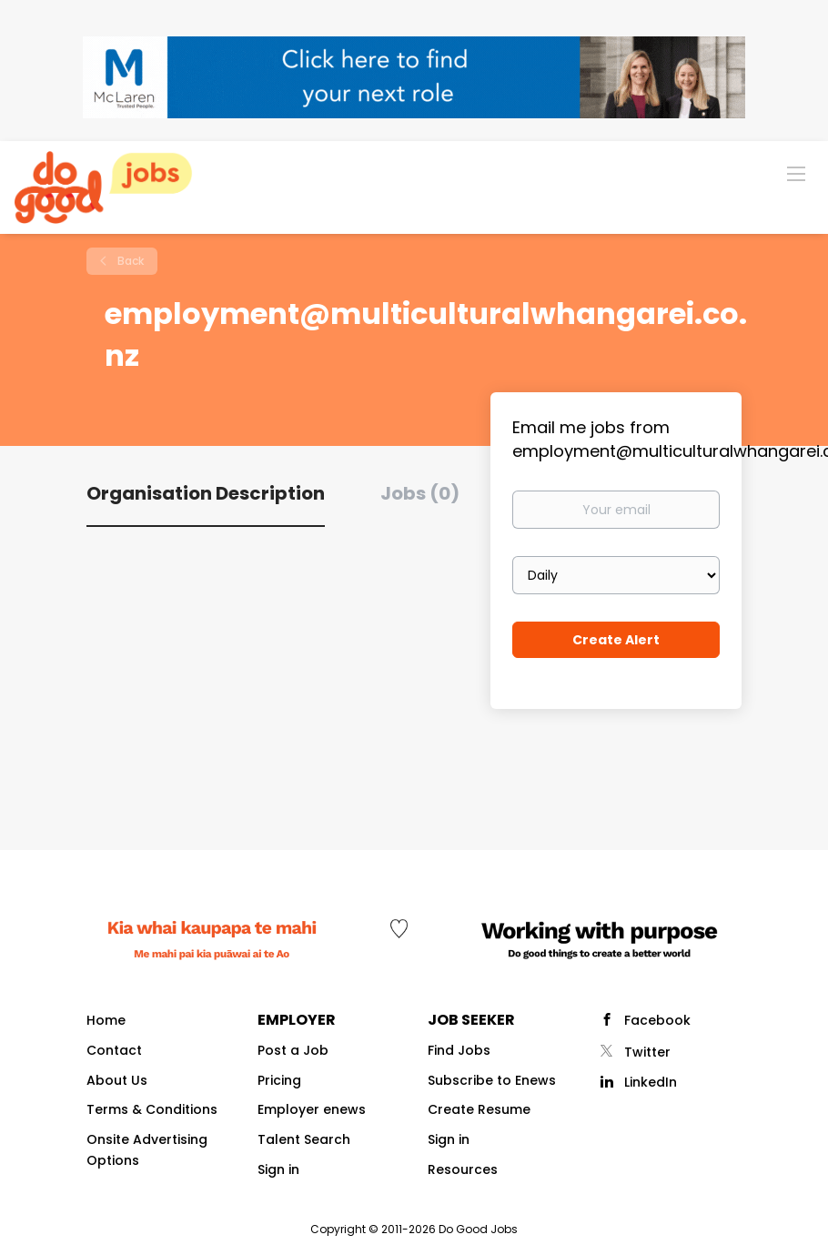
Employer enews (311, 1109)
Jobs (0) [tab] (419, 493)
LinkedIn (650, 1082)
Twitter (647, 1052)
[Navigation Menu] (796, 173)
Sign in (278, 1169)
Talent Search (303, 1139)
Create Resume (479, 1109)
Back (129, 260)
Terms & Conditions (151, 1109)
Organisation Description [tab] (205, 493)
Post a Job (292, 1050)
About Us (116, 1080)
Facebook (657, 1020)
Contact (114, 1050)
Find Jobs (459, 1050)
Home (106, 1020)
